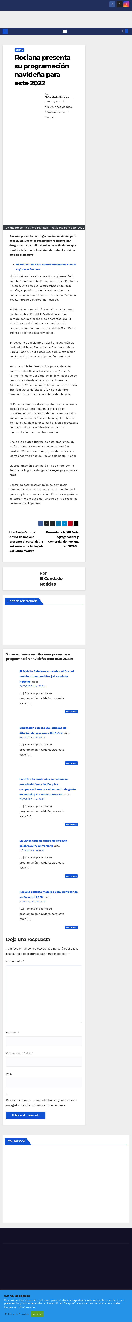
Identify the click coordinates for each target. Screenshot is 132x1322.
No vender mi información (20, 1307)
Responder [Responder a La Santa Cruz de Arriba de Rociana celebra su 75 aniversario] (71, 877)
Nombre (12, 1033)
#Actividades (63, 107)
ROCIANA (19, 51)
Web (9, 1075)
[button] (122, 31)
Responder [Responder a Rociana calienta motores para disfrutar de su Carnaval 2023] (71, 928)
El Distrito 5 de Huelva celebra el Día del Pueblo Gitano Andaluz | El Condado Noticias (46, 677)
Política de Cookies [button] (17, 1314)
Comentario (15, 962)
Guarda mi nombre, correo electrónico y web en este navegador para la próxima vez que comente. (41, 1103)
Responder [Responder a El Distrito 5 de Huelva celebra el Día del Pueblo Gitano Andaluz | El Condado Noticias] (71, 713)
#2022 (49, 107)
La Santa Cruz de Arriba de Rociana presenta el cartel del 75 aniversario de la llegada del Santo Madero (26, 542)
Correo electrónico (20, 1054)
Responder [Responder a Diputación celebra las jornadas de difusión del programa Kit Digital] (71, 764)
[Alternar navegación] (64, 31)
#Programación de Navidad (57, 115)
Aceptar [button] (37, 1314)
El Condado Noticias (57, 98)
